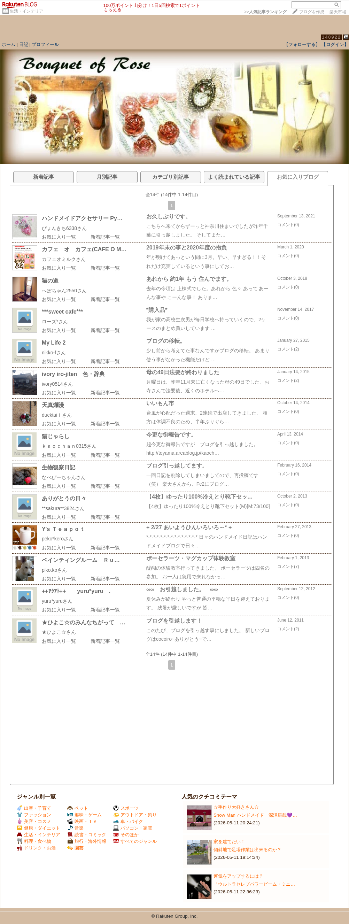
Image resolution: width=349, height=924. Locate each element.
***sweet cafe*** (62, 312)
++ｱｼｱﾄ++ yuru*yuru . (82, 591)
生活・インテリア (26, 11)
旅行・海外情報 (86, 841)
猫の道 (50, 281)
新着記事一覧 (105, 237)
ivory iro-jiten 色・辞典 (73, 374)
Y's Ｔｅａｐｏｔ (63, 529)
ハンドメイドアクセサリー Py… (82, 218)
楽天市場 (337, 11)
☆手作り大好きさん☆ (236, 807)
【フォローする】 (302, 44)
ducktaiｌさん (57, 415)
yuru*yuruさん (57, 601)
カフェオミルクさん (64, 259)
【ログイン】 (335, 44)
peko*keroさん (57, 538)
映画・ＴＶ (82, 821)
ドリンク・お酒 (36, 847)
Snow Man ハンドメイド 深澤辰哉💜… (255, 815)
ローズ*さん (55, 321)
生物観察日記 (58, 467)
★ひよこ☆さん (59, 632)
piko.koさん (54, 570)
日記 (23, 44)
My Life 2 (53, 343)
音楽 (75, 828)
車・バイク (128, 821)
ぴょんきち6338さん (64, 228)
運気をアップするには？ (238, 876)
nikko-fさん (54, 352)
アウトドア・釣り (135, 814)
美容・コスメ (34, 821)
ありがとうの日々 (64, 498)
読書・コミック (86, 834)
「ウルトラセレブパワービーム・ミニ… (254, 884)
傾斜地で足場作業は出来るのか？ (247, 849)
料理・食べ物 (34, 841)
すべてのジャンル (135, 841)
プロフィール (45, 44)
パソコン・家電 (132, 828)
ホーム (8, 44)
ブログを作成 (311, 11)
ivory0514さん (57, 384)
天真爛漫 (53, 405)
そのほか (126, 834)
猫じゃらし (56, 436)
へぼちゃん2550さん (64, 290)
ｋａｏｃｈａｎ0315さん (69, 446)
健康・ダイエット (38, 828)
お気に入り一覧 (59, 237)
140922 (331, 37)
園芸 (75, 847)
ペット (77, 808)
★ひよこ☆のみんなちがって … (83, 622)
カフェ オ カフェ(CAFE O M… (84, 249)
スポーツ (126, 808)
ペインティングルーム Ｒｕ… (81, 560)
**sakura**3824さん (63, 508)
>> (265, 11)
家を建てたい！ (229, 841)
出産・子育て (34, 808)
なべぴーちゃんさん (64, 477)
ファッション (34, 814)
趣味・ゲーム (84, 814)
